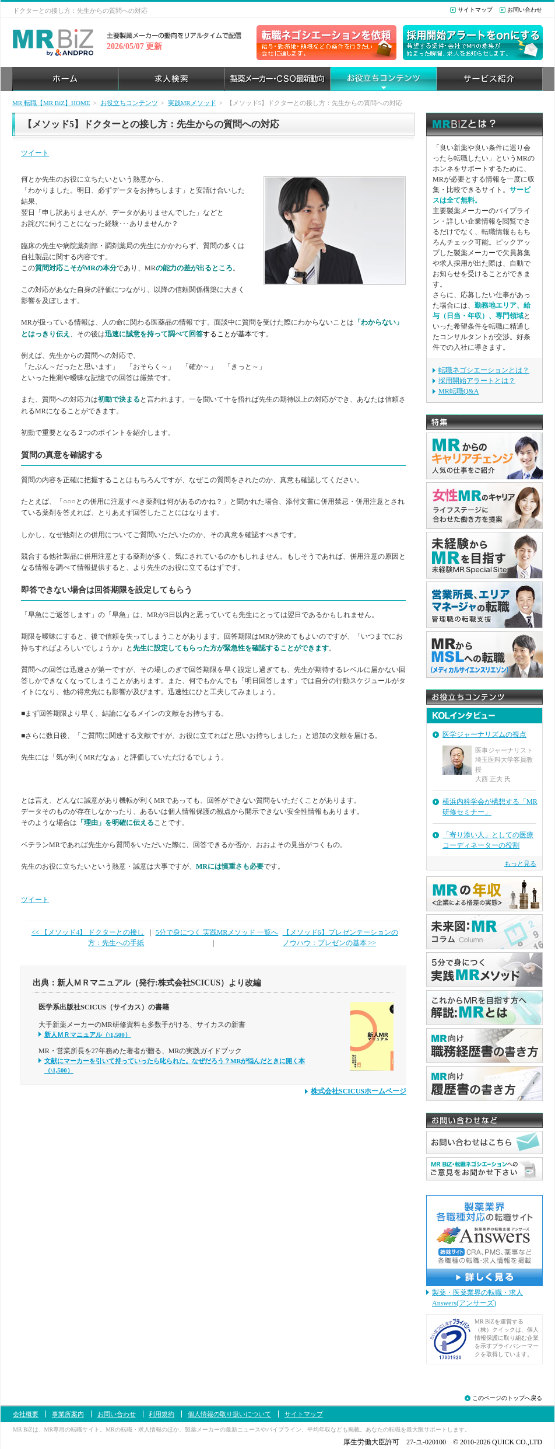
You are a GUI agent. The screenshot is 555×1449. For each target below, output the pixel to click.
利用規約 (161, 1413)
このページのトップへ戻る (507, 1398)
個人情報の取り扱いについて (229, 1413)
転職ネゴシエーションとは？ (483, 370)
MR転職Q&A (458, 391)
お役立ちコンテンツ (129, 102)
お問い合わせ (524, 9)
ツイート (35, 153)
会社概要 (25, 1413)
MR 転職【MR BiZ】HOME (51, 102)
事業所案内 (68, 1413)
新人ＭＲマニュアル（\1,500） (87, 1034)
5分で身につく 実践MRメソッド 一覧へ (217, 932)
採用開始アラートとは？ (476, 381)
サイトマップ (475, 9)
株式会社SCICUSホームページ (358, 1091)
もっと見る (520, 863)
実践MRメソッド (192, 102)
